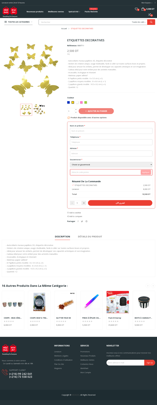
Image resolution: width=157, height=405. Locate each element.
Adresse (74, 148)
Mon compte (85, 372)
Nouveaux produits (88, 356)
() (136, 9)
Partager (78, 221)
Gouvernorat (76, 159)
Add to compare (74, 216)
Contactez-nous (86, 364)
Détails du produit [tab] (90, 236)
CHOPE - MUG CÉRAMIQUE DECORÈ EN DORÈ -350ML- (13, 318)
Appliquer (146, 172)
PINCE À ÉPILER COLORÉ (91, 318)
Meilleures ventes (87, 360)
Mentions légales (61, 356)
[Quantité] (71, 111)
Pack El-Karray (114, 318)
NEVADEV (75, 395)
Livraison (57, 351)
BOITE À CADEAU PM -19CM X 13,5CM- (144, 318)
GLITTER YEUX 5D (63, 318)
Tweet (82, 221)
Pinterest (86, 221)
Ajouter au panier (97, 111)
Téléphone (75, 137)
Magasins (58, 368)
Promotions (85, 351)
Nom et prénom (77, 126)
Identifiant (84, 368)
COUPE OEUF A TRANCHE (39, 318)
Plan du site (59, 364)
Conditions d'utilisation (63, 360)
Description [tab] (62, 236)
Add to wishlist (74, 213)
